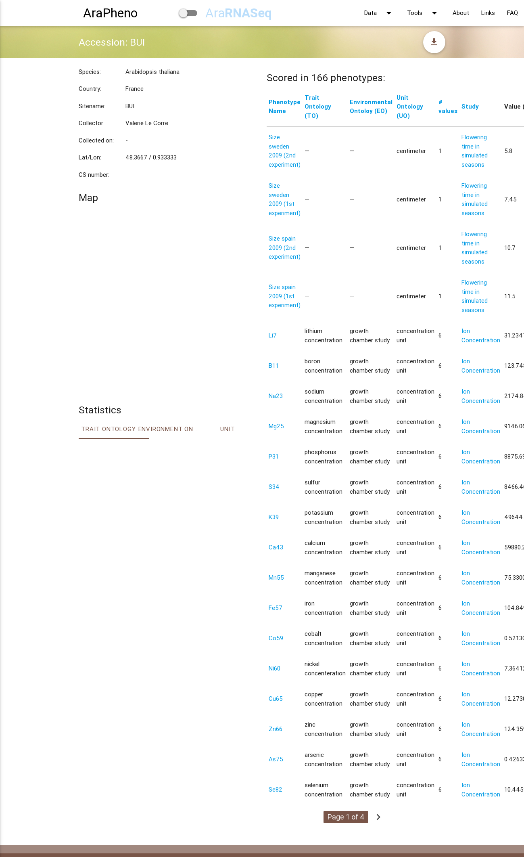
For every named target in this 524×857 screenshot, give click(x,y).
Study (470, 106)
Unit (227, 429)
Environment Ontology (168, 429)
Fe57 (275, 608)
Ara (238, 13)
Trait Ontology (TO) (318, 106)
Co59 (276, 638)
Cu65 (276, 698)
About (461, 13)
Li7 (273, 335)
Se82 (275, 789)
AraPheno (110, 13)
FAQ (512, 13)
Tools (423, 13)
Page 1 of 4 (346, 816)
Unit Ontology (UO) (410, 106)
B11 (274, 365)
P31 (274, 456)
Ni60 (274, 668)
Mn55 (276, 577)
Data (379, 13)
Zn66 (275, 729)
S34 (274, 486)
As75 (276, 759)
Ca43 (276, 547)
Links (488, 13)
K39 (274, 517)
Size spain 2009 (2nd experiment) (285, 247)
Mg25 (276, 426)
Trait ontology (108, 429)
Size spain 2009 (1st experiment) (285, 296)
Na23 (276, 396)
